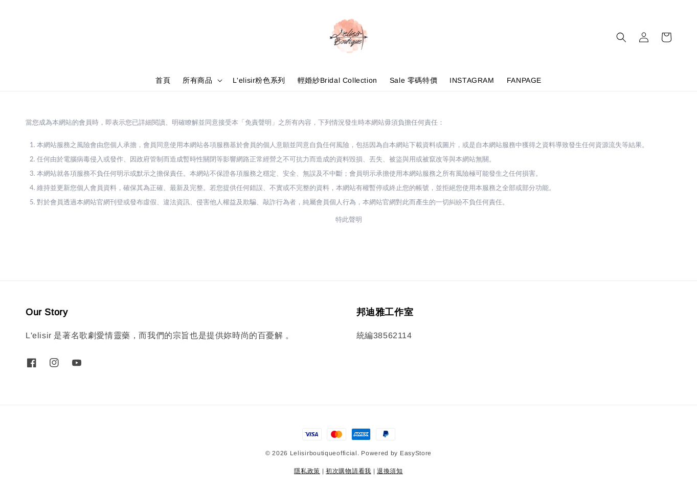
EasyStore (416, 453)
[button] (621, 37)
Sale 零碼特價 (413, 80)
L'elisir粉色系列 (259, 80)
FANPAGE (524, 80)
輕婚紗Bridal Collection (337, 80)
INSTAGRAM (471, 80)
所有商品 (197, 80)
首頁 (162, 80)
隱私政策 (307, 471)
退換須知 (390, 471)
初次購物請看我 (348, 471)
